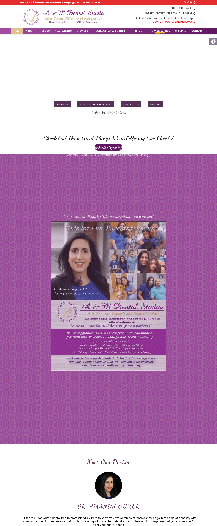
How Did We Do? (160, 32)
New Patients (63, 32)
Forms (138, 32)
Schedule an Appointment (112, 32)
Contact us (131, 104)
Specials (180, 32)
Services (82, 32)
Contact (197, 32)
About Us (62, 104)
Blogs (46, 32)
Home (17, 32)
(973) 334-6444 (181, 8)
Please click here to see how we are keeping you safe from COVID (60, 2)
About (30, 32)
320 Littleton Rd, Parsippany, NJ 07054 (168, 13)
